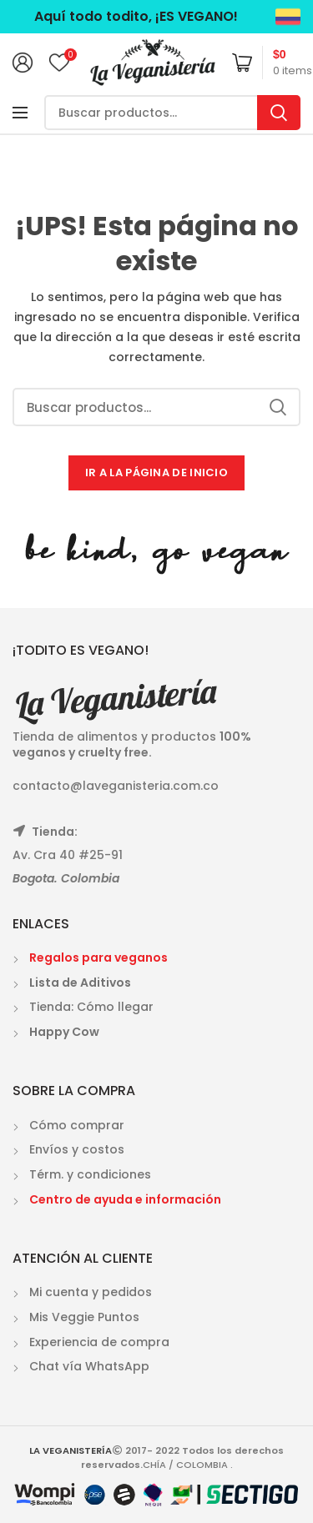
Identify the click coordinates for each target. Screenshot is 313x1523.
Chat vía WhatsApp (89, 1366)
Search (278, 112)
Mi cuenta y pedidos (90, 1292)
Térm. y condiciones (90, 1174)
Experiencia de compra (99, 1342)
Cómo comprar (76, 1125)
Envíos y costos (76, 1149)
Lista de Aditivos (80, 982)
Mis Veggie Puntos (84, 1317)
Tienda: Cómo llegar (91, 1006)
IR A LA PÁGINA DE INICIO (156, 472)
